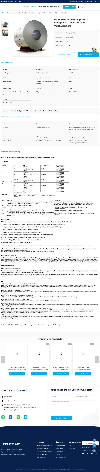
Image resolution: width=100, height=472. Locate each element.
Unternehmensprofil (60, 445)
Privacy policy (19, 469)
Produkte (33, 7)
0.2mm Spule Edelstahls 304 (34, 324)
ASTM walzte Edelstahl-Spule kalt (16, 324)
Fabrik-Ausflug (59, 448)
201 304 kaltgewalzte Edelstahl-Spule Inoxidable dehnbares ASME (61, 369)
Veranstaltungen (54, 7)
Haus (5, 13)
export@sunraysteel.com (10, 401)
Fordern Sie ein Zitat (69, 7)
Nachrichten (72, 448)
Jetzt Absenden (61, 418)
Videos (40, 7)
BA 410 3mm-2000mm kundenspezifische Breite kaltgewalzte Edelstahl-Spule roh (83, 369)
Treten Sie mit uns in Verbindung (68, 54)
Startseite (26, 7)
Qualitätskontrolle (60, 451)
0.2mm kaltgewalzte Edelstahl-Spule (52, 324)
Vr (60, 7)
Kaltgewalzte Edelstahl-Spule (19, 13)
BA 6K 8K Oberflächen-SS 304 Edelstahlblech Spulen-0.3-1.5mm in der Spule (17, 369)
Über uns (46, 7)
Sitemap (58, 454)
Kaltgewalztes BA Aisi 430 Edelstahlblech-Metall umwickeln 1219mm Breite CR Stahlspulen (39, 369)
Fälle (70, 445)
